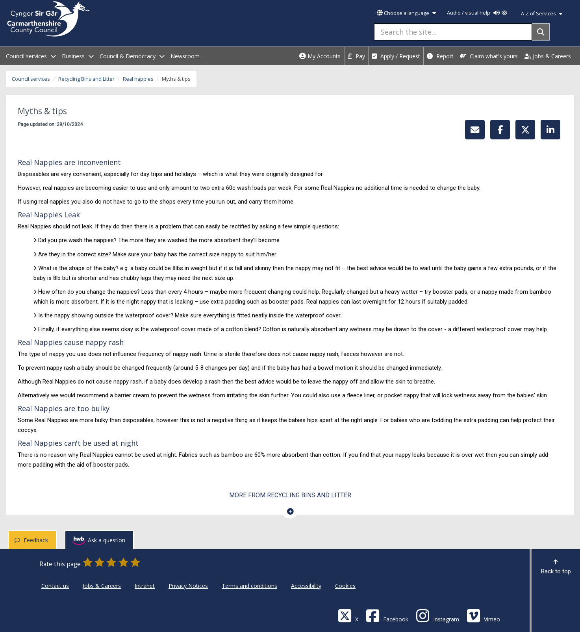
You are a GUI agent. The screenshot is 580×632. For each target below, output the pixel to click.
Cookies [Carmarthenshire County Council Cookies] (345, 585)
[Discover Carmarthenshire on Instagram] (437, 615)
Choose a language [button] (406, 13)
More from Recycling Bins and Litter (290, 495)
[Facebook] (387, 615)
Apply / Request (396, 56)
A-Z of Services (541, 13)
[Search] (541, 32)
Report (440, 56)
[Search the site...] (453, 32)
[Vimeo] (483, 615)
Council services (31, 79)
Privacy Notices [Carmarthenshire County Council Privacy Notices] (188, 585)
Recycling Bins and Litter (86, 79)
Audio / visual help (477, 12)
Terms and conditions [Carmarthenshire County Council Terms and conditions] (249, 585)
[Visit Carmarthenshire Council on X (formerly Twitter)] (348, 615)
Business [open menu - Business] (78, 56)
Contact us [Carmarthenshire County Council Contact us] (55, 585)
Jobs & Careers (547, 56)
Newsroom (185, 56)
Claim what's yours (489, 56)
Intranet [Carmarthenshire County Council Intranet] (145, 585)
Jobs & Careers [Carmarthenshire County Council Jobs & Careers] (102, 585)
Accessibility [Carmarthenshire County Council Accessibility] (306, 585)
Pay (356, 56)
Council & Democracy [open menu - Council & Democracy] (132, 56)
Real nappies (138, 79)
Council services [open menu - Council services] (31, 56)
